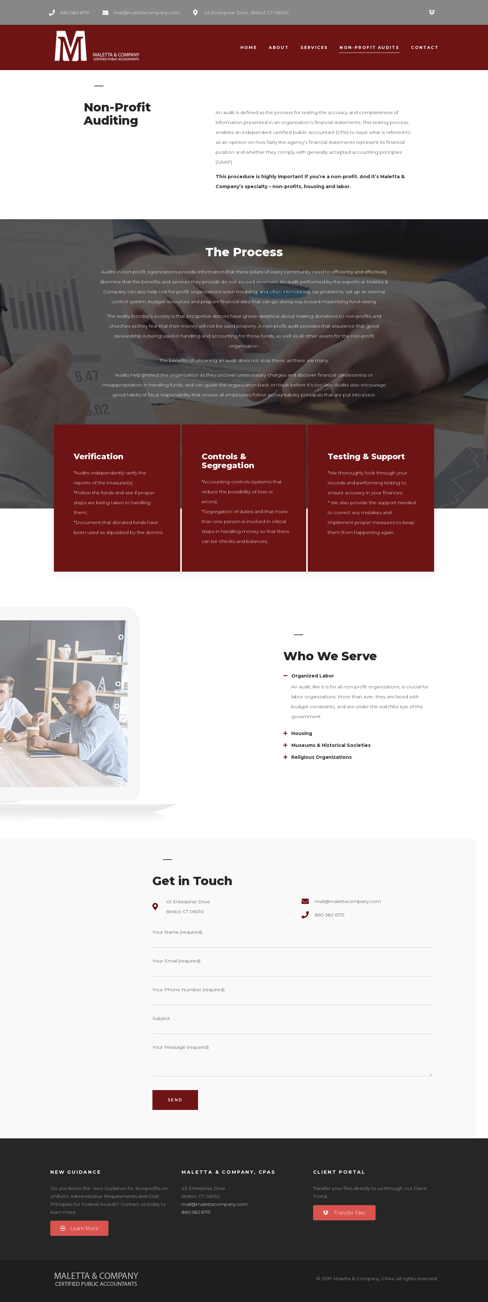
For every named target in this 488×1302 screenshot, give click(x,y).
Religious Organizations (321, 757)
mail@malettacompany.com (215, 1204)
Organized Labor (312, 676)
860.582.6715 (196, 1212)
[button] (79, 1228)
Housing (301, 733)
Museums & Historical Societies (331, 745)
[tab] (358, 676)
